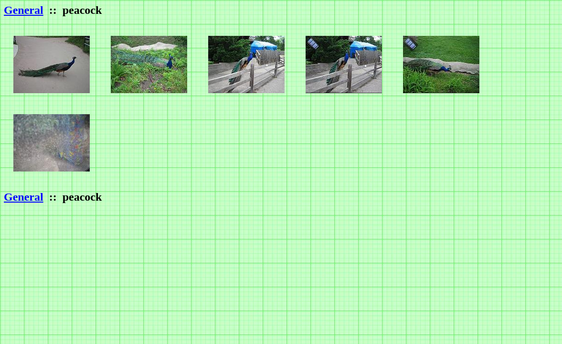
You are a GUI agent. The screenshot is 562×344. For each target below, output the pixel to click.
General (23, 10)
